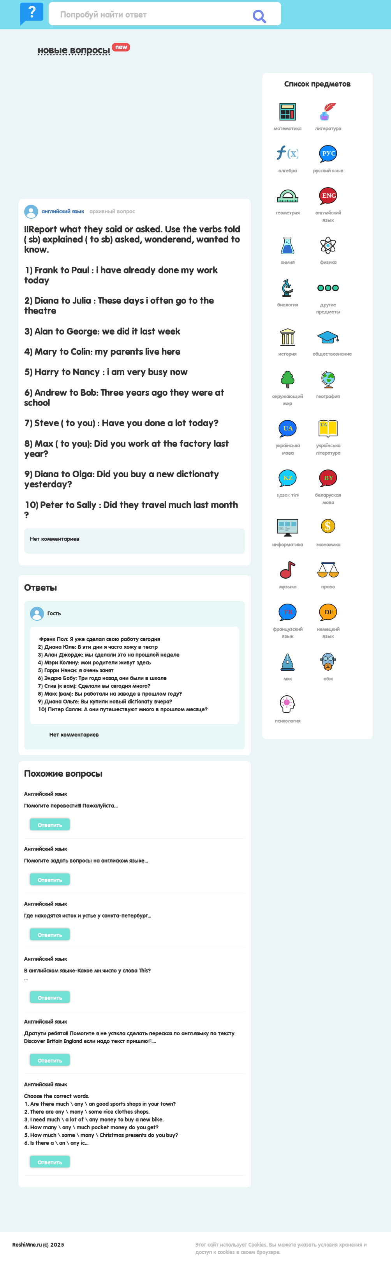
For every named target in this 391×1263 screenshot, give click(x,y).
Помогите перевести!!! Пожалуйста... (71, 805)
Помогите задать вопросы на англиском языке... (86, 860)
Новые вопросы (74, 49)
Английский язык (63, 210)
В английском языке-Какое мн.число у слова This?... (87, 973)
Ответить (50, 824)
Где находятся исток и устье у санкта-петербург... (87, 915)
